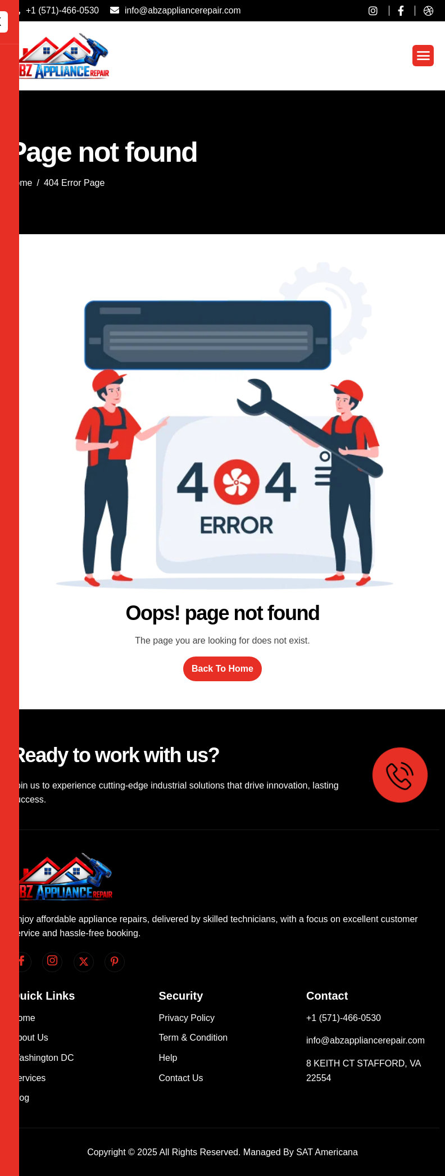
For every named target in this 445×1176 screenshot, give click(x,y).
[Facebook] (396, 11)
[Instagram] (52, 962)
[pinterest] (115, 962)
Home (23, 1018)
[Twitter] (84, 962)
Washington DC (42, 1058)
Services (28, 1078)
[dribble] (424, 11)
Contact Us (180, 1078)
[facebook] (21, 962)
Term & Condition (193, 1037)
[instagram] (369, 11)
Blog (20, 1097)
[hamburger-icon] (423, 55)
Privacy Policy (186, 1018)
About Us (29, 1037)
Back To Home (222, 668)
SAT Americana (327, 1152)
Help (167, 1058)
